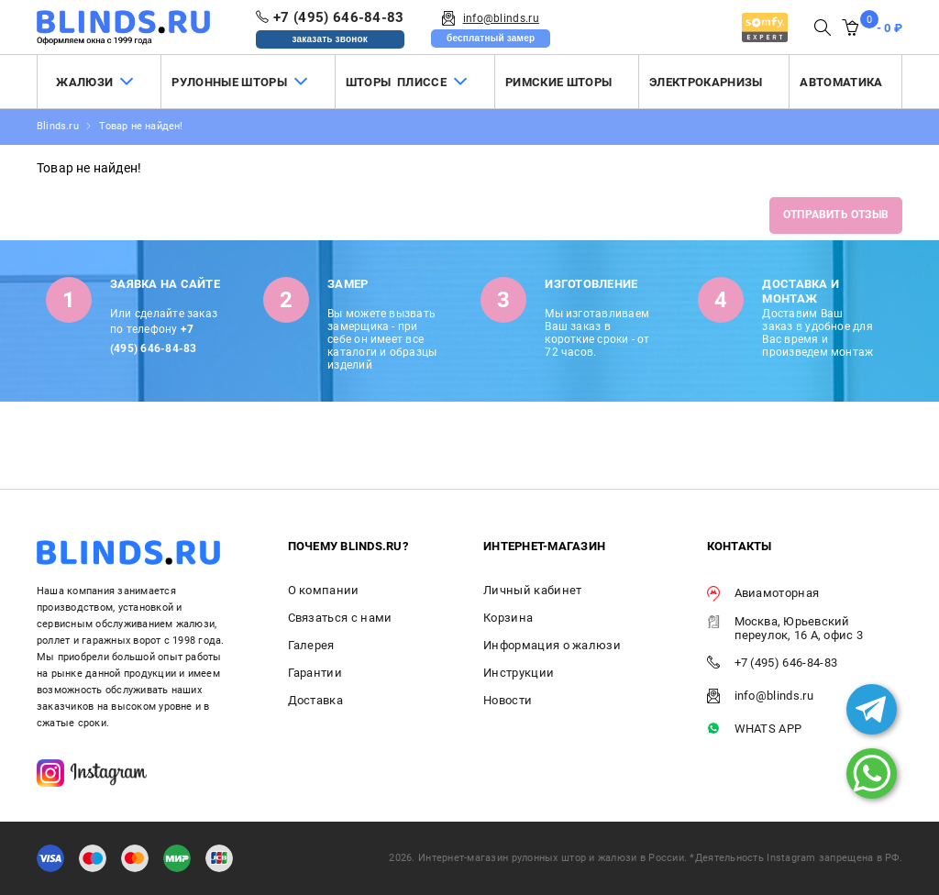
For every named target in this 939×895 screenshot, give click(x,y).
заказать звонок (330, 39)
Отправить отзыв (836, 214)
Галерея (311, 645)
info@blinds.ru (760, 696)
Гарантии (315, 673)
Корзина (508, 617)
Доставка (316, 700)
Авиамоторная (763, 593)
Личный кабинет (532, 590)
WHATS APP (754, 729)
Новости (507, 700)
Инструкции (518, 673)
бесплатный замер (491, 38)
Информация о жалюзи (552, 645)
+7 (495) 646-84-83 (772, 663)
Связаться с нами (340, 617)
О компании (323, 590)
